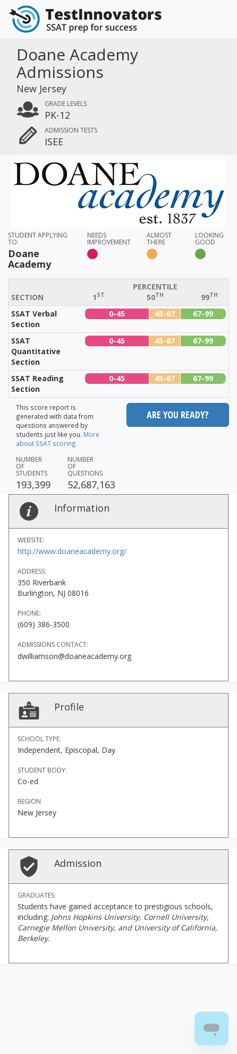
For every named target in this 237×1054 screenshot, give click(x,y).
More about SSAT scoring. (57, 438)
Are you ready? (178, 414)
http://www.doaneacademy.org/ (72, 551)
